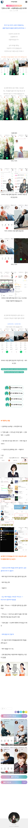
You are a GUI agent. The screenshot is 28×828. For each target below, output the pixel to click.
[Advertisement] (14, 693)
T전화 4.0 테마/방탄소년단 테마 (14, 5)
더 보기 (24, 716)
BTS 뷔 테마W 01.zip (15, 393)
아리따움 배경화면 (14, 1)
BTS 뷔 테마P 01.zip (15, 388)
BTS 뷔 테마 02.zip (16, 399)
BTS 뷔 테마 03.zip (16, 405)
